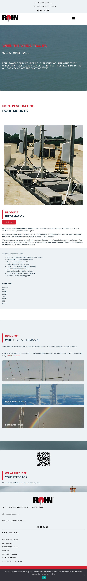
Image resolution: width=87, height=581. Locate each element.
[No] (84, 575)
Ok (44, 577)
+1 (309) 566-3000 (13, 356)
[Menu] (73, 18)
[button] (43, 2)
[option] (43, 58)
